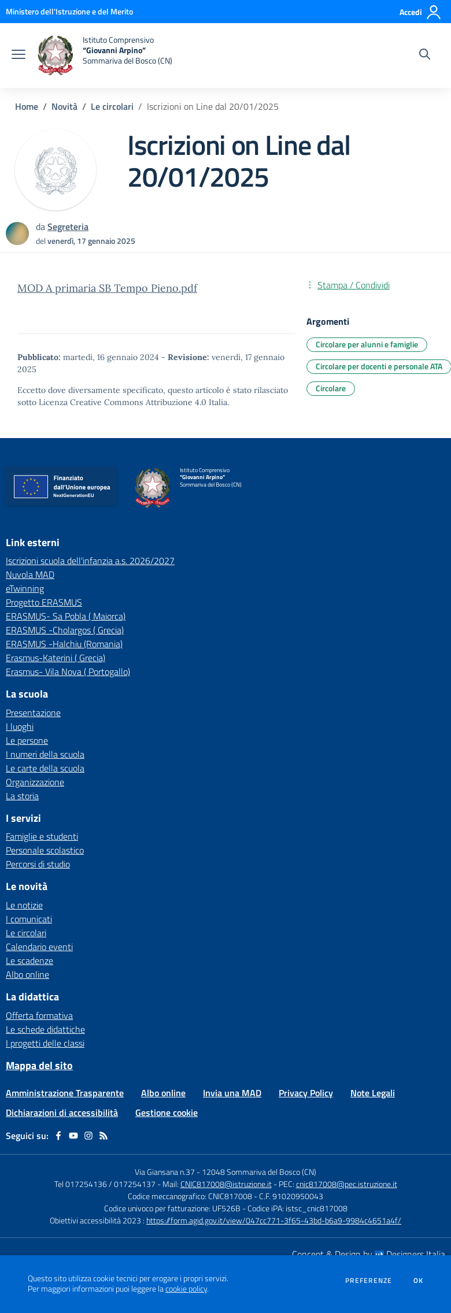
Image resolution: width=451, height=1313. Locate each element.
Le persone (27, 740)
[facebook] (58, 1135)
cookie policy (186, 1288)
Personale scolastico (45, 850)
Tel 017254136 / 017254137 (105, 1184)
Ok (418, 1280)
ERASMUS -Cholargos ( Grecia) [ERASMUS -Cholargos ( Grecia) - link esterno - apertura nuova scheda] (65, 630)
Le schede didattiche (45, 1029)
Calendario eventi (39, 947)
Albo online (27, 974)
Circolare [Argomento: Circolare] (331, 388)
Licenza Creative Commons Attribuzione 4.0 (122, 402)
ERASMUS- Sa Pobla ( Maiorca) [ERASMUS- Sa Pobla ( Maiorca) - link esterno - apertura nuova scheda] (65, 616)
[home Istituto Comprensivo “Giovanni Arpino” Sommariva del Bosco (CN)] (104, 55)
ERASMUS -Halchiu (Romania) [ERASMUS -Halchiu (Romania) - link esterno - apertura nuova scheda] (64, 644)
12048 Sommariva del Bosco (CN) (259, 1172)
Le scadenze (29, 960)
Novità (64, 106)
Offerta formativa (39, 1015)
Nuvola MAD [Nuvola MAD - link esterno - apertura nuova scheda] (30, 574)
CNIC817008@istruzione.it (226, 1184)
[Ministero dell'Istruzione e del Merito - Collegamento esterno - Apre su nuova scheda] (69, 11)
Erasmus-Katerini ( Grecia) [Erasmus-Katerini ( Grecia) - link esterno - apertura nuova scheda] (55, 658)
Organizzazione (35, 782)
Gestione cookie (166, 1112)
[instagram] (88, 1135)
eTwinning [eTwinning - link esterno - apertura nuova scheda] (25, 588)
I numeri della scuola (45, 754)
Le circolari (112, 106)
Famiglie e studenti (42, 836)
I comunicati (29, 919)
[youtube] (73, 1135)
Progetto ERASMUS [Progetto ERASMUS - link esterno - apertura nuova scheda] (44, 602)
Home (26, 106)
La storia (22, 796)
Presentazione (33, 712)
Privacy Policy (306, 1093)
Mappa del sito (39, 1065)
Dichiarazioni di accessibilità (62, 1112)
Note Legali (372, 1093)
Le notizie (24, 905)
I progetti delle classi (45, 1043)
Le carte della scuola (45, 768)
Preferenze (368, 1280)
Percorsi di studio (38, 864)
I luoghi (20, 726)
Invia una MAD (232, 1093)
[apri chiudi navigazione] (18, 55)
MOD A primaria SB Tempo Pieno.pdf (107, 288)
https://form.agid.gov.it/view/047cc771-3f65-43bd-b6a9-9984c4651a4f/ (273, 1220)
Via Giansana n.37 (165, 1172)
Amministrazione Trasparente (65, 1093)
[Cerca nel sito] (425, 55)
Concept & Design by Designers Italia (368, 1254)
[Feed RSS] (103, 1135)
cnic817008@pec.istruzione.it (346, 1184)
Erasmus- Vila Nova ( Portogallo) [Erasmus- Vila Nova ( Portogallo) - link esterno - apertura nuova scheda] (68, 671)
